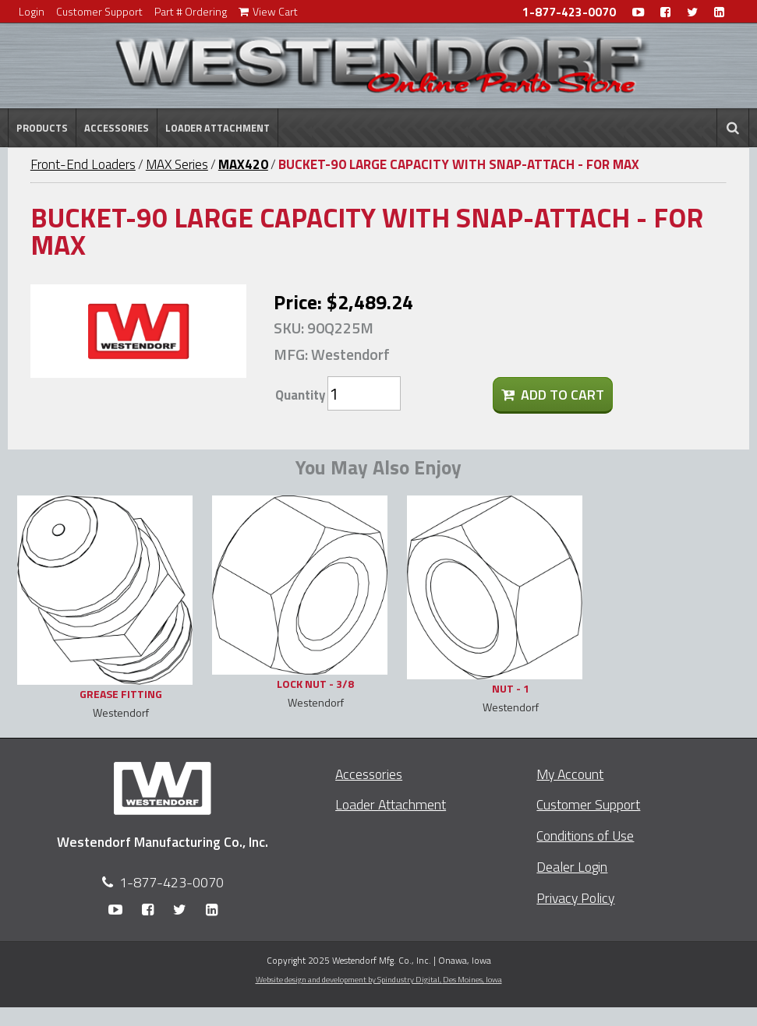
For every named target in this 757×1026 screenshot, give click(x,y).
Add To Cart (552, 394)
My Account (569, 773)
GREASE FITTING (121, 694)
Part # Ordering (190, 11)
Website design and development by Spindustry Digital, (379, 979)
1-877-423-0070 (569, 12)
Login (31, 11)
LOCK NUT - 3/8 (315, 683)
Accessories (116, 128)
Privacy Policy (575, 897)
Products (42, 128)
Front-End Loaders (83, 164)
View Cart (268, 11)
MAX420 (243, 164)
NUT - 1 (510, 688)
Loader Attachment (217, 128)
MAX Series (177, 164)
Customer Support (99, 11)
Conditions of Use (585, 835)
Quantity (300, 395)
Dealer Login (571, 866)
